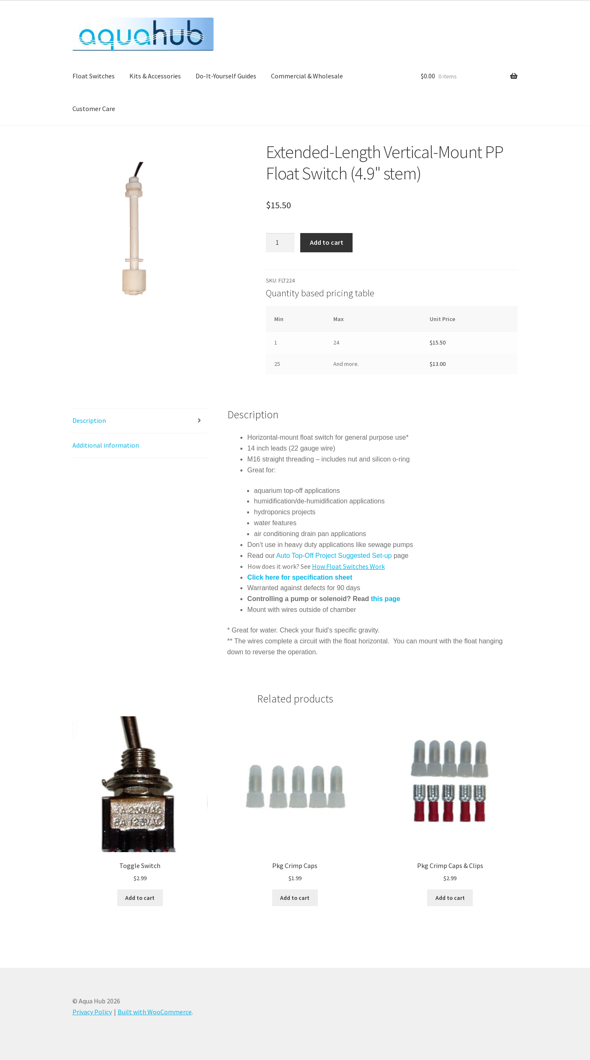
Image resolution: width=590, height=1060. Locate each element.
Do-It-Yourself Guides (226, 76)
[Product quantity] (280, 242)
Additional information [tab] (105, 445)
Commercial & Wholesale (307, 76)
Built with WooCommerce (155, 1012)
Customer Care (93, 108)
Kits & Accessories (155, 76)
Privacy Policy (92, 1012)
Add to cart (326, 242)
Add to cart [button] (140, 898)
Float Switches (93, 76)
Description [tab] (89, 420)
